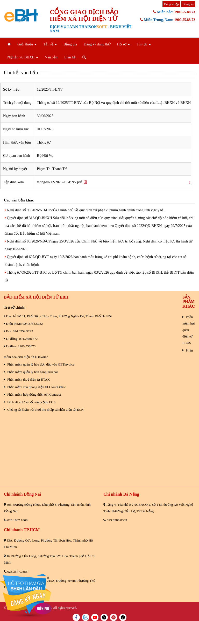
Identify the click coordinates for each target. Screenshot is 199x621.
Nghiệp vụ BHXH (22, 57)
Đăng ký (188, 4)
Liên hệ (70, 57)
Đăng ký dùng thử (97, 44)
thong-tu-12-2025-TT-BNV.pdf (62, 182)
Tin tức (144, 44)
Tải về (50, 44)
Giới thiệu (27, 44)
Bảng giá (70, 44)
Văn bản (51, 57)
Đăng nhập (171, 4)
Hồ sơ (123, 44)
